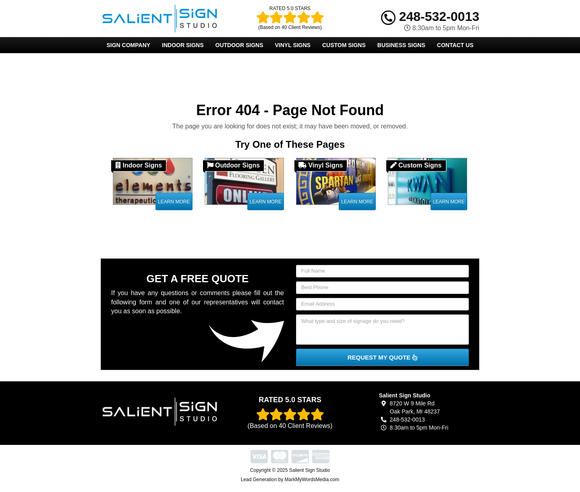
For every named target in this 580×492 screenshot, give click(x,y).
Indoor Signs (182, 45)
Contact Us (455, 45)
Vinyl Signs (293, 45)
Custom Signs (344, 45)
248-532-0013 (430, 16)
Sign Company (128, 45)
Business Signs (401, 45)
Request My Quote (383, 357)
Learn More (174, 202)
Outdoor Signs (239, 45)
